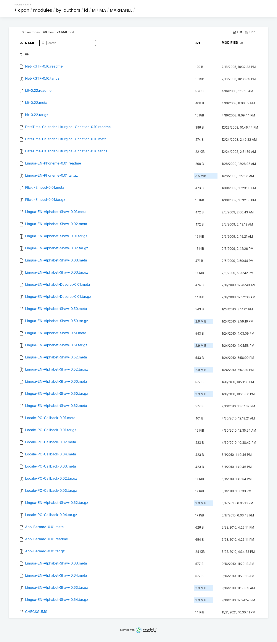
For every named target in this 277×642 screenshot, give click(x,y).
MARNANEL (121, 10)
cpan (23, 10)
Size (197, 43)
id (86, 10)
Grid (250, 32)
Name (30, 43)
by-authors (68, 10)
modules (42, 10)
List (237, 32)
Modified (233, 42)
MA (102, 10)
